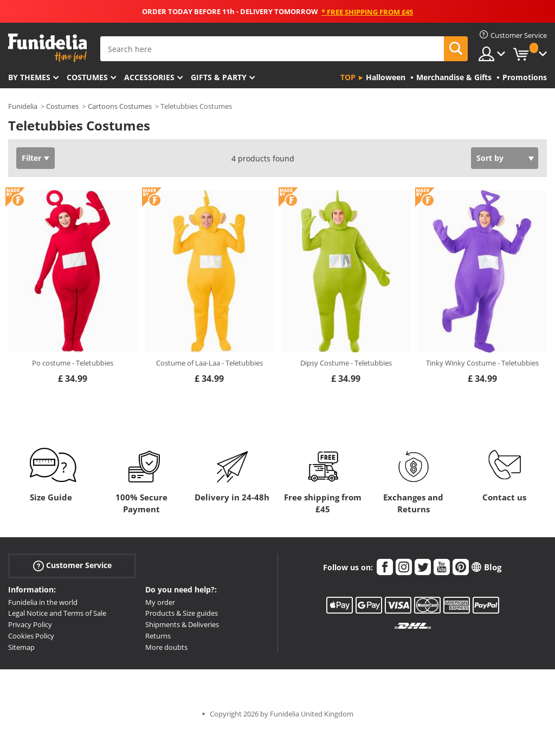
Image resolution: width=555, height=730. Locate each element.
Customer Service (72, 565)
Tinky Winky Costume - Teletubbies (482, 363)
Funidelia (22, 106)
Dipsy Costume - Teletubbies (346, 363)
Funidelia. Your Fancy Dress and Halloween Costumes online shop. (47, 48)
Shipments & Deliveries (182, 624)
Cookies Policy (31, 636)
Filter (31, 158)
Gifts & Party (219, 77)
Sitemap (21, 647)
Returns (158, 636)
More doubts (166, 647)
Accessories (149, 77)
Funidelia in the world (43, 602)
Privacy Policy (30, 624)
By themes (29, 77)
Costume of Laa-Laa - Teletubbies (209, 363)
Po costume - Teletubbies (72, 363)
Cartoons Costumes (120, 106)
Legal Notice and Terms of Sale (57, 613)
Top (348, 77)
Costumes (87, 77)
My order (160, 602)
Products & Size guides (181, 613)
